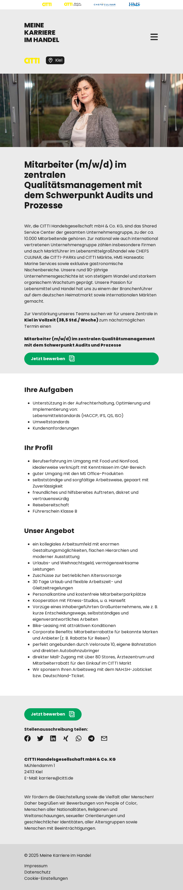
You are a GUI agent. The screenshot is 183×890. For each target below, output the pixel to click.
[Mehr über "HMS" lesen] (134, 4)
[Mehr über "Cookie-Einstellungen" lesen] (91, 878)
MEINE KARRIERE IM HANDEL (41, 32)
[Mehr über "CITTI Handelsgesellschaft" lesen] (46, 4)
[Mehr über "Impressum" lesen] (91, 866)
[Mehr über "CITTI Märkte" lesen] (73, 4)
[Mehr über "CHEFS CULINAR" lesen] (104, 4)
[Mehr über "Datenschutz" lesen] (91, 872)
